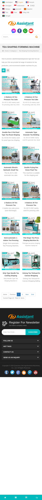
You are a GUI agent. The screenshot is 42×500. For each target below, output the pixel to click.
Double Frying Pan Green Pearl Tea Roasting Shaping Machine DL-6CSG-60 (31, 169)
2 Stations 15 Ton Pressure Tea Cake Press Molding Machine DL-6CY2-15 (31, 98)
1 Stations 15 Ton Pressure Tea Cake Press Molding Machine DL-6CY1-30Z (10, 98)
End (32, 294)
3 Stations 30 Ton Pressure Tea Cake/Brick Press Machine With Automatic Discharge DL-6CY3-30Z (31, 204)
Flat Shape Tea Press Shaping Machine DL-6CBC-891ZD (31, 239)
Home (5, 51)
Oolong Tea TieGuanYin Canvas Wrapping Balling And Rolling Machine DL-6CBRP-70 (31, 274)
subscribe (33, 332)
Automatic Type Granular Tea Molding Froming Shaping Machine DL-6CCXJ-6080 (31, 133)
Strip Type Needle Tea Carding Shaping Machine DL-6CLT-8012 (10, 274)
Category (13, 51)
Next (27, 294)
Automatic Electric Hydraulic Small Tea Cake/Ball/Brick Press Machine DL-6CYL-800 (11, 169)
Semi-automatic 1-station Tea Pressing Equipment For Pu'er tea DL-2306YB (11, 239)
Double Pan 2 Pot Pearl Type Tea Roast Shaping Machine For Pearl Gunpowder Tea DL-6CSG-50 (11, 133)
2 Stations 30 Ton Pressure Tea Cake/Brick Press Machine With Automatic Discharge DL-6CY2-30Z (11, 204)
